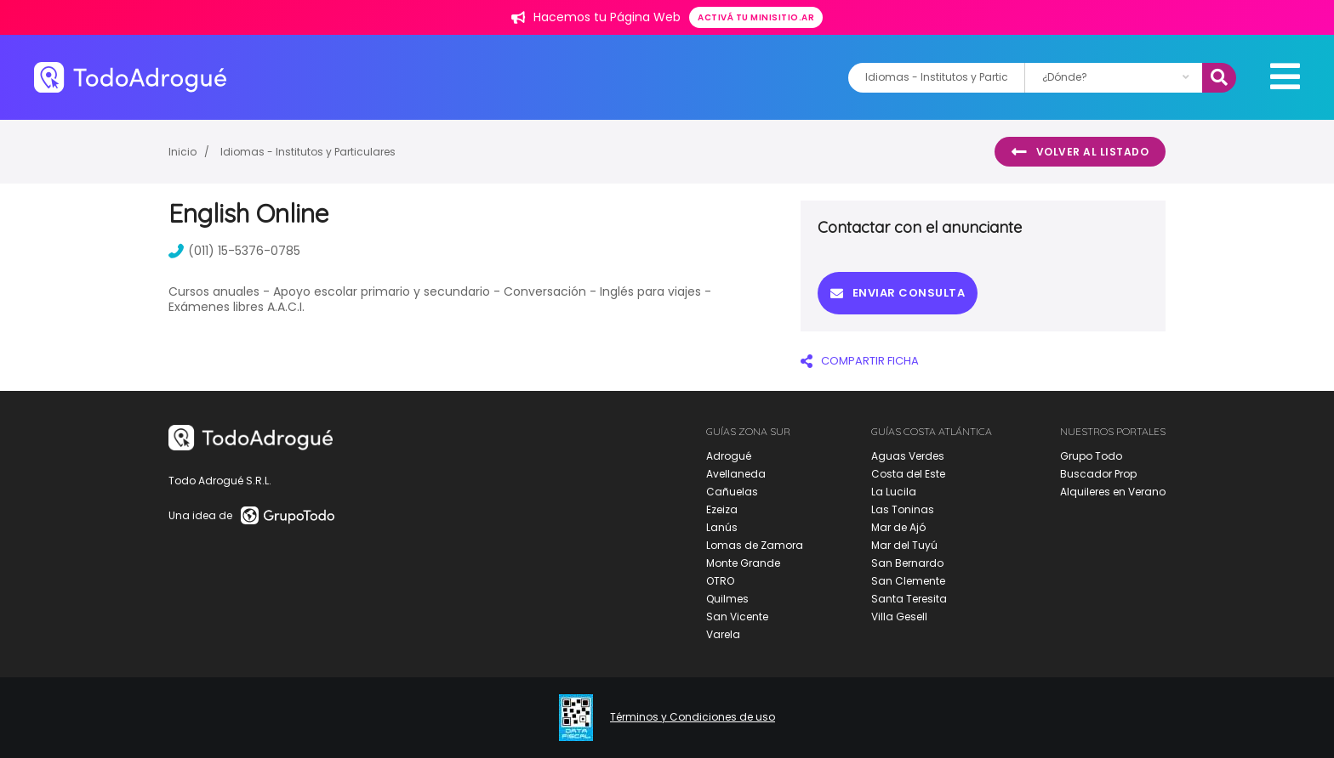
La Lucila (893, 491)
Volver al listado (1080, 152)
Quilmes (727, 598)
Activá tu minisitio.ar (756, 17)
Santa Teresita (909, 598)
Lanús (722, 527)
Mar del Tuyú (904, 545)
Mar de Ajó (898, 527)
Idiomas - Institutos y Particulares (308, 151)
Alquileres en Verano (1113, 491)
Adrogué (728, 456)
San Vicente (737, 616)
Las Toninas (902, 509)
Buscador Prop (1098, 474)
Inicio (182, 151)
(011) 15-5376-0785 (234, 250)
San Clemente (908, 581)
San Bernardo (907, 563)
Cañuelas (732, 491)
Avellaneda (736, 474)
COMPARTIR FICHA (860, 361)
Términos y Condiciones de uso (692, 717)
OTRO (720, 581)
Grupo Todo (1091, 456)
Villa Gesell (899, 616)
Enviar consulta (897, 293)
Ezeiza (722, 509)
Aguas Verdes (907, 456)
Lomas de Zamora (754, 545)
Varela (723, 634)
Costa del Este (908, 474)
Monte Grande (743, 563)
